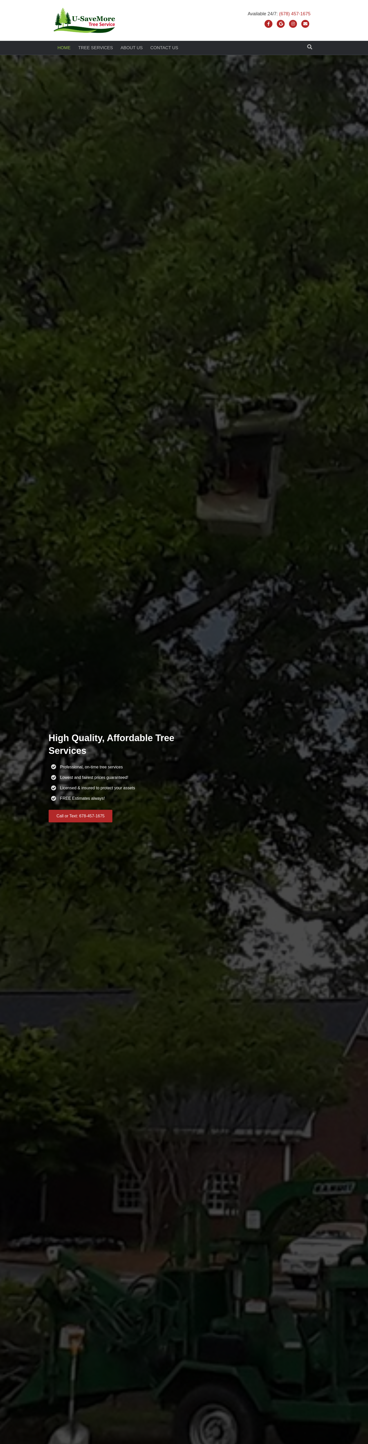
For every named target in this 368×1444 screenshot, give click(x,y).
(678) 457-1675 (294, 13)
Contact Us (164, 47)
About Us (132, 47)
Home (64, 47)
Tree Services (95, 47)
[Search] (309, 46)
